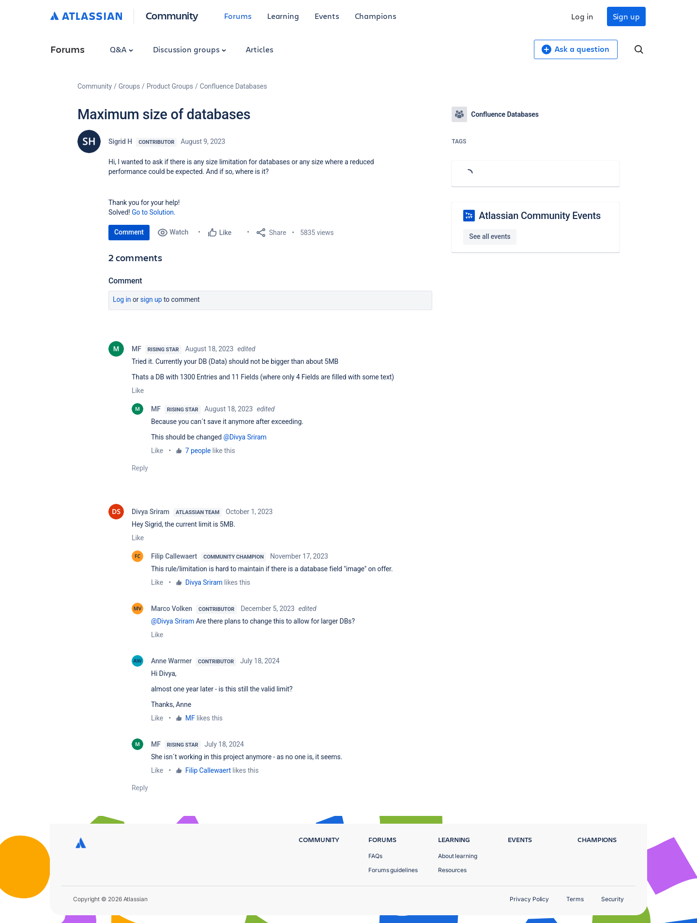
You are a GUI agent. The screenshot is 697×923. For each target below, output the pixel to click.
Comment (129, 232)
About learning (457, 856)
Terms (575, 899)
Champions (375, 16)
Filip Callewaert (174, 556)
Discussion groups (190, 49)
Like (138, 390)
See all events (489, 236)
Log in (582, 16)
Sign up (626, 16)
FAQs (375, 856)
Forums (238, 16)
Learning (283, 16)
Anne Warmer (171, 661)
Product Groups (170, 86)
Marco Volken (171, 608)
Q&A (121, 49)
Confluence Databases (233, 86)
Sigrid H (120, 141)
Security (612, 899)
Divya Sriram (150, 512)
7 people (198, 450)
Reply (140, 468)
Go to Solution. (153, 212)
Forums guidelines (393, 870)
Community (172, 15)
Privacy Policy (529, 899)
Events (327, 16)
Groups (129, 86)
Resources (452, 870)
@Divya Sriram (244, 437)
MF (136, 349)
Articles (259, 49)
